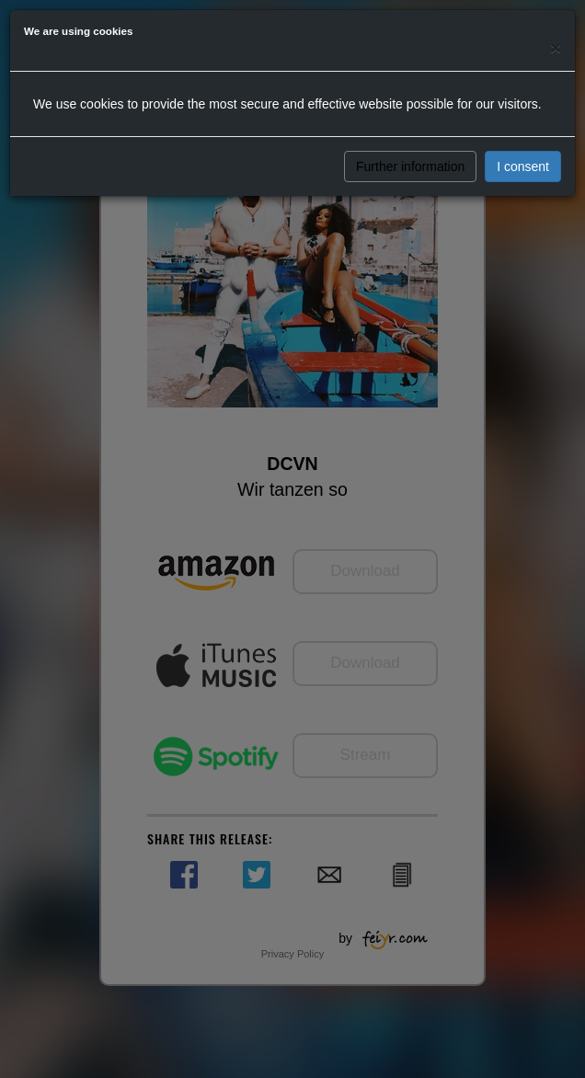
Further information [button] (410, 166)
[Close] (555, 47)
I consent (523, 166)
